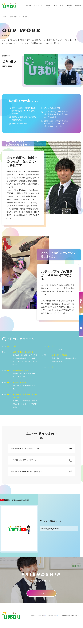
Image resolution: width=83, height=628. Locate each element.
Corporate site (52, 615)
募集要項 (78, 5)
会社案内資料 (81, 326)
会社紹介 (29, 5)
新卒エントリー (81, 302)
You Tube (41, 615)
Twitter (32, 615)
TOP (4, 16)
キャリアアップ (59, 5)
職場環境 (70, 5)
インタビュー (38, 5)
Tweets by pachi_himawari (50, 529)
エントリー (41, 593)
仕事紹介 (49, 5)
